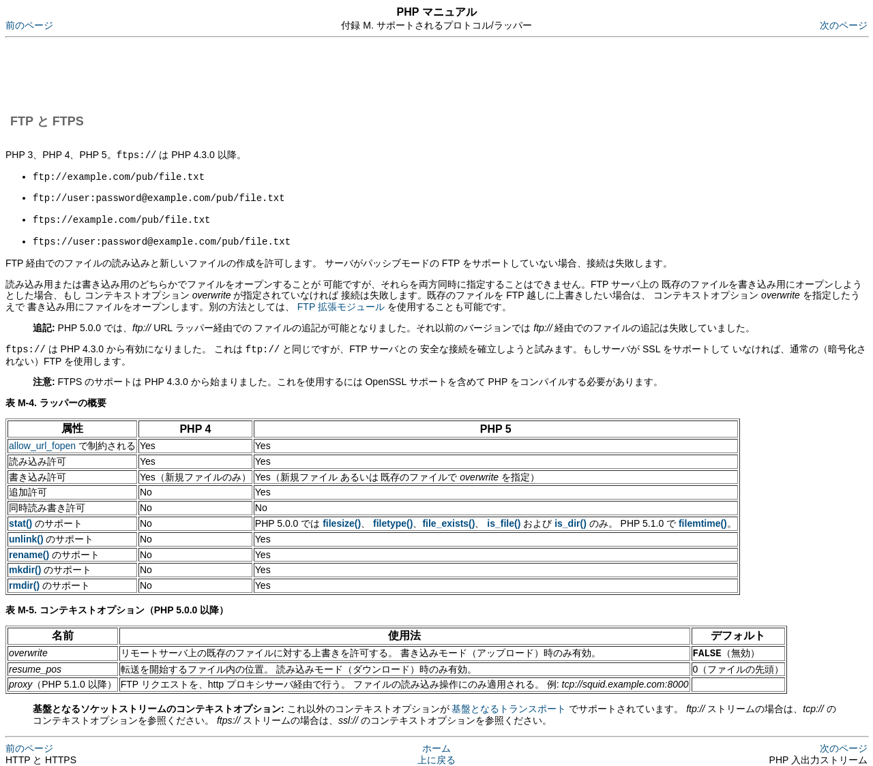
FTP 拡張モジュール (341, 303)
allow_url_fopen (42, 441)
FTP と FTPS (47, 121)
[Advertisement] (253, 73)
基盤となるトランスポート (509, 704)
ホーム (436, 743)
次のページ (844, 25)
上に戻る (436, 755)
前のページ (29, 25)
